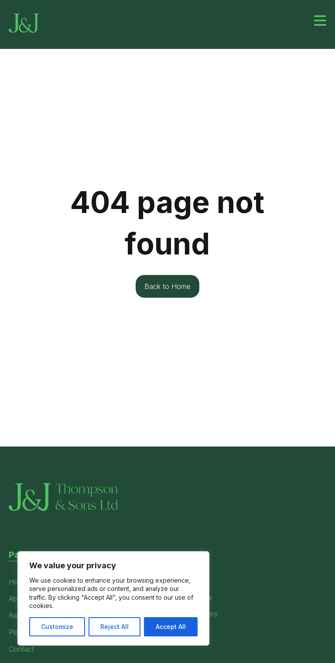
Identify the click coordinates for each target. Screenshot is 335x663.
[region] (113, 598)
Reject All (114, 626)
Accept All (171, 626)
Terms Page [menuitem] (186, 580)
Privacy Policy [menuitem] (190, 597)
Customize (57, 626)
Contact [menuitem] (21, 649)
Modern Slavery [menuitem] (193, 613)
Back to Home (167, 286)
